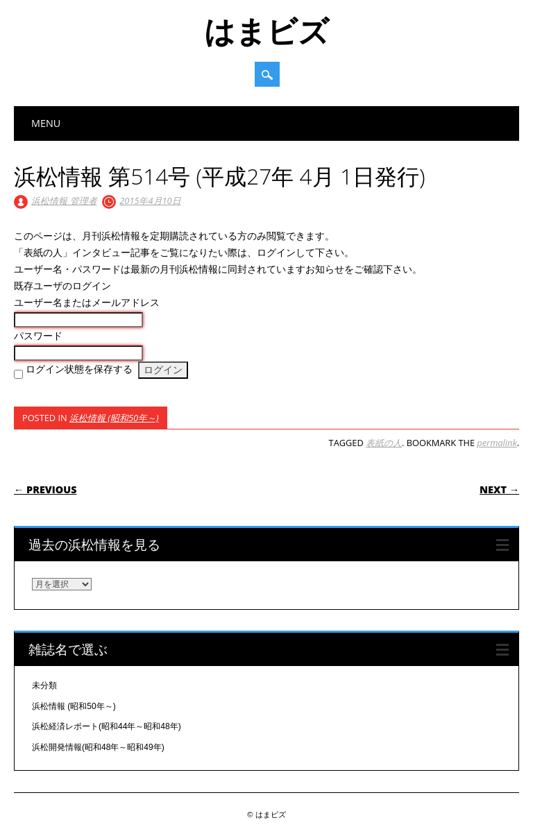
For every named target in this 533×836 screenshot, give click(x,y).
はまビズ (266, 30)
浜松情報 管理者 (63, 200)
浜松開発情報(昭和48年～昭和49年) (98, 747)
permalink (496, 442)
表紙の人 (384, 442)
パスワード (38, 335)
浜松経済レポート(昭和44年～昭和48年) (106, 726)
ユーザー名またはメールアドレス (87, 302)
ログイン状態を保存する (79, 369)
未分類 (44, 685)
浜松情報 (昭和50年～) (114, 417)
